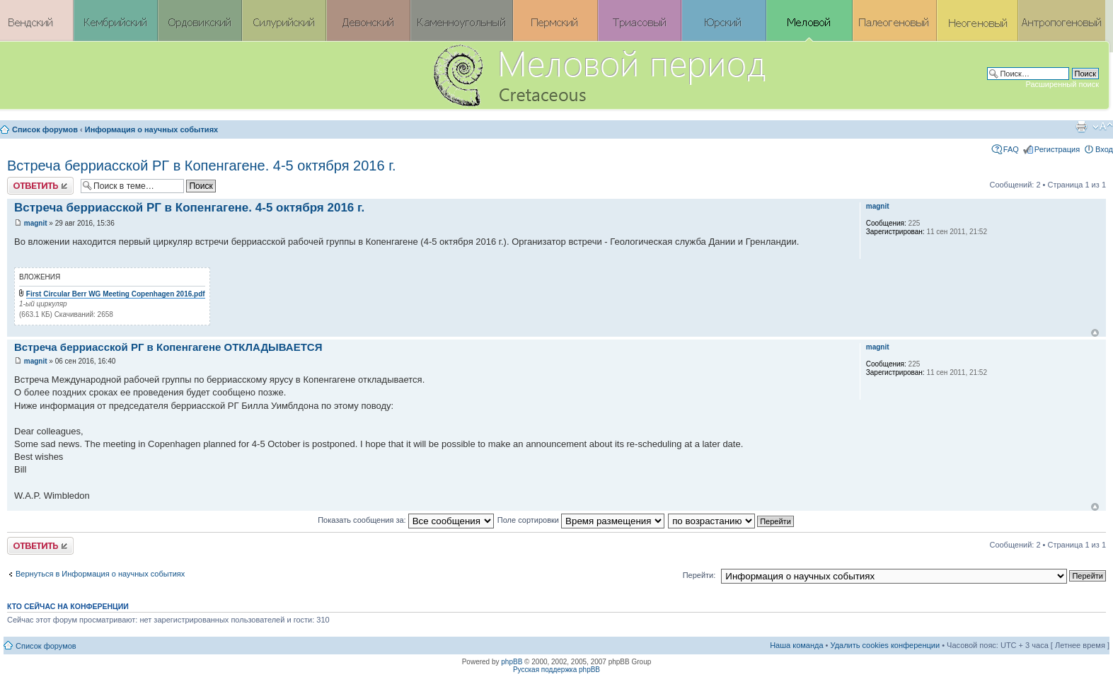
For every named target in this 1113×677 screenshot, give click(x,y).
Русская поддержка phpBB (556, 669)
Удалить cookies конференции (885, 645)
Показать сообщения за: (406, 520)
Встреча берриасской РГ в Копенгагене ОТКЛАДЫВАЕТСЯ (168, 347)
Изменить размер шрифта (1102, 126)
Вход (1104, 149)
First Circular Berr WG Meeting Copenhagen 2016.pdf (115, 294)
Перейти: (699, 575)
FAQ (1011, 149)
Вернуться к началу (1095, 333)
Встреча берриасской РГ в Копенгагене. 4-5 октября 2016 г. (201, 165)
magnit (35, 223)
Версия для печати (1081, 126)
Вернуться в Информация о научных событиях (100, 573)
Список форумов (45, 129)
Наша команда (796, 645)
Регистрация (1057, 149)
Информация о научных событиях (151, 129)
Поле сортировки (580, 520)
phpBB (511, 662)
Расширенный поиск (1062, 84)
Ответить (40, 186)
